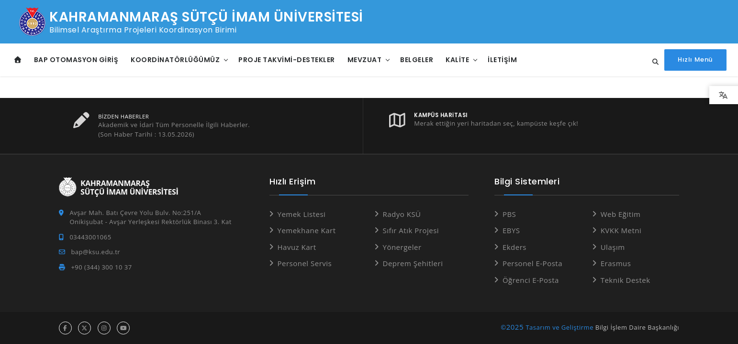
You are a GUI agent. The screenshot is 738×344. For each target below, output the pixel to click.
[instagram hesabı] (104, 328)
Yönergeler (402, 247)
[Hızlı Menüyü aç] (696, 60)
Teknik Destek (625, 280)
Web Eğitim (621, 214)
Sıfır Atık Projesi (411, 230)
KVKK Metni (621, 230)
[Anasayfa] (18, 60)
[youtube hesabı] (123, 328)
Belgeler (416, 59)
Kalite (457, 59)
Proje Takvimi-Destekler (286, 59)
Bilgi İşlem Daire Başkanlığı (637, 327)
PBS (509, 214)
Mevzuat (364, 59)
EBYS (511, 230)
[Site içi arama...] (653, 62)
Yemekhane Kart (307, 230)
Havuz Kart (297, 247)
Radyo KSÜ (402, 214)
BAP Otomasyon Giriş (76, 59)
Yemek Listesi (302, 214)
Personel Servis (305, 263)
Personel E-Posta (532, 263)
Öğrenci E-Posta (531, 280)
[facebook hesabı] (65, 328)
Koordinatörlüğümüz (175, 59)
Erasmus (616, 263)
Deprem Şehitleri (413, 263)
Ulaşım (613, 247)
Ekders (514, 247)
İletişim (502, 59)
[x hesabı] (84, 328)
